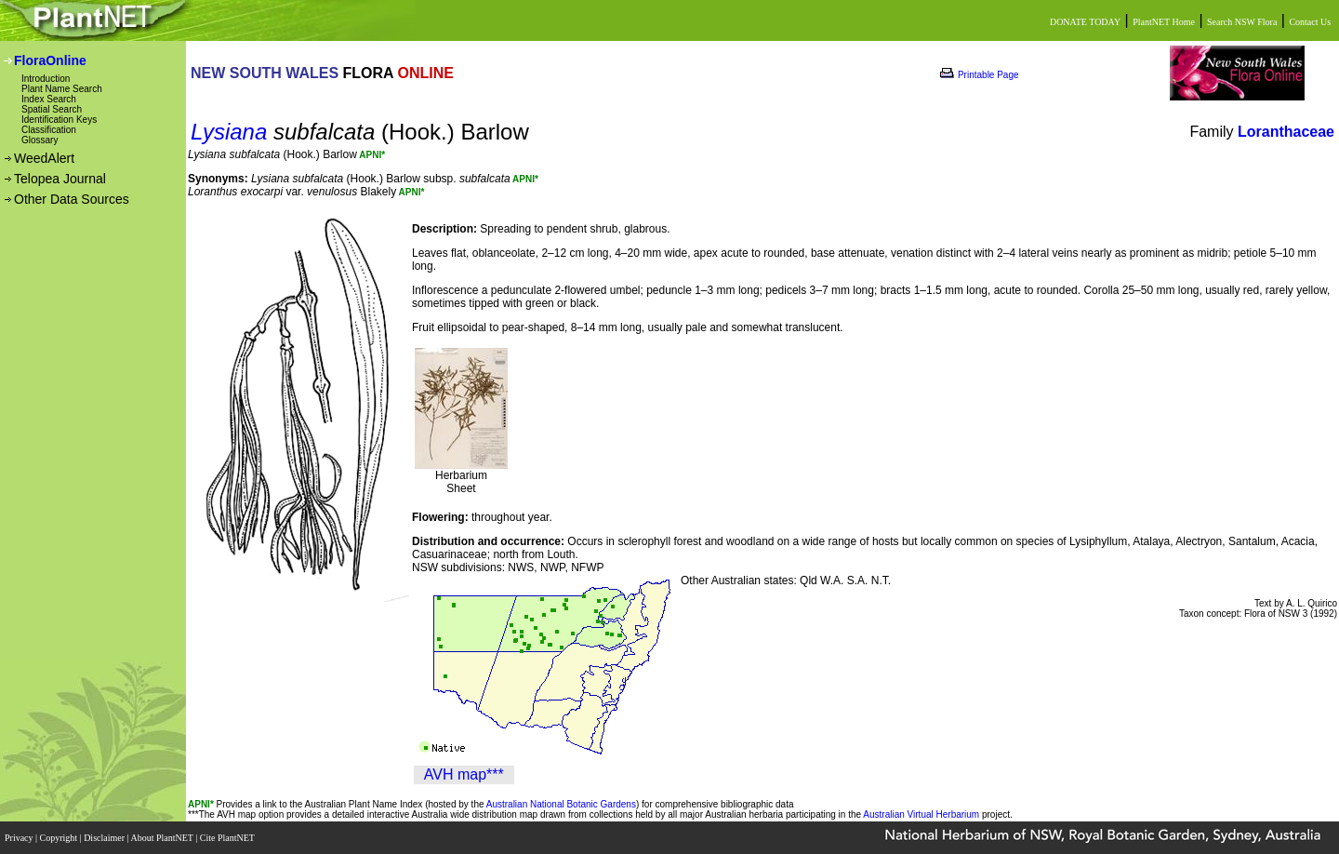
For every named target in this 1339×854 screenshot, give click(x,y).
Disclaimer (105, 838)
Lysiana (229, 131)
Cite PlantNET (228, 838)
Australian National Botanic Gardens (561, 804)
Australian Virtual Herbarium (921, 814)
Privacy (20, 838)
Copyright (60, 838)
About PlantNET (162, 838)
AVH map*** (464, 774)
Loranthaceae (1286, 132)
